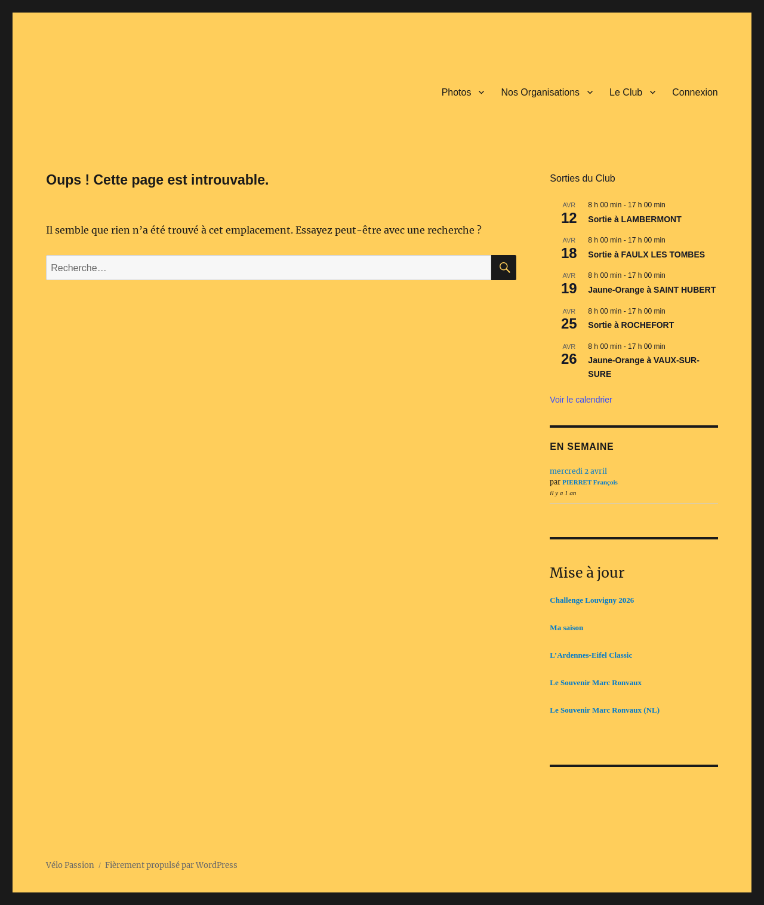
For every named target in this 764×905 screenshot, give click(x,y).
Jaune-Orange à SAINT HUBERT (652, 289)
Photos (457, 92)
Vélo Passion (70, 865)
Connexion (695, 92)
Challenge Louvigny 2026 (592, 600)
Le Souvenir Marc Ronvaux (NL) (605, 709)
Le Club (625, 92)
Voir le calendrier (581, 399)
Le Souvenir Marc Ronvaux (596, 682)
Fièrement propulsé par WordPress (171, 865)
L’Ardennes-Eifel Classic (591, 655)
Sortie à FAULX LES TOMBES (646, 254)
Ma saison (566, 627)
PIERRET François (589, 482)
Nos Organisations (540, 92)
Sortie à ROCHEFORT (631, 325)
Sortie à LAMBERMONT (634, 219)
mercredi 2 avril (578, 471)
